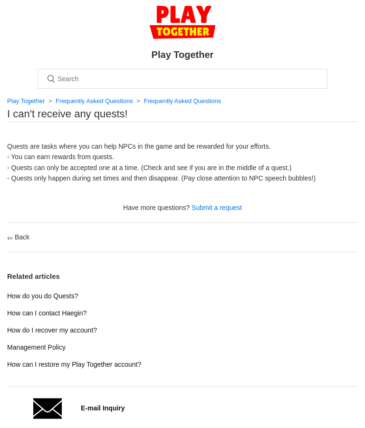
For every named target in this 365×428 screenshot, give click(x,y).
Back (18, 237)
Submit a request (217, 207)
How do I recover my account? (52, 330)
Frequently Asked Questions (94, 101)
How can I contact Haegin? (46, 313)
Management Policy (36, 347)
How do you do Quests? (42, 296)
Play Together (26, 101)
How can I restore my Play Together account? (74, 364)
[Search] (182, 78)
